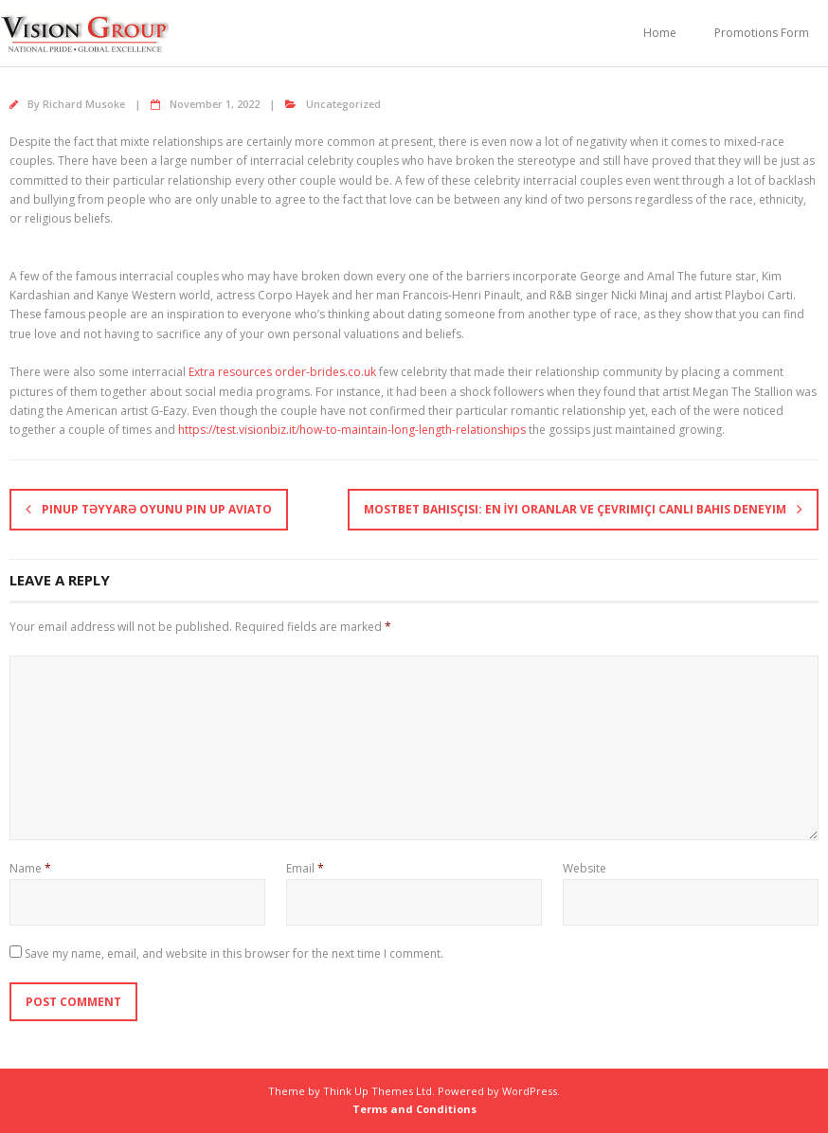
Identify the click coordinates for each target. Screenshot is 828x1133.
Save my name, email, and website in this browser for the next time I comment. (234, 953)
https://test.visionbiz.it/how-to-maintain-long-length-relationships (352, 430)
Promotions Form (761, 33)
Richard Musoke (84, 104)
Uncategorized (343, 104)
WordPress (529, 1091)
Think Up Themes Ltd (377, 1091)
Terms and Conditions (414, 1109)
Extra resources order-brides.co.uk (282, 372)
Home (659, 33)
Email (305, 868)
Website (584, 868)
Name (30, 868)
